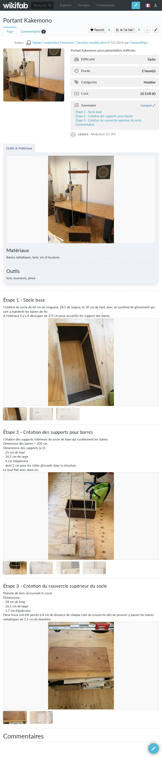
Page (10, 31)
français (147, 5)
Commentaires (31, 31)
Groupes (84, 5)
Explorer (66, 5)
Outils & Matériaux (19, 148)
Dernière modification (92, 42)
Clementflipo (139, 42)
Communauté (105, 5)
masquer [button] (146, 105)
